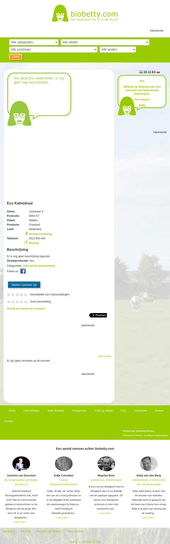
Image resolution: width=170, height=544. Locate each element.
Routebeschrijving (40, 234)
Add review (104, 356)
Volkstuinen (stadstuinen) (39, 265)
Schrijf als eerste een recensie (26, 308)
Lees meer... (20, 522)
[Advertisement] (59, 339)
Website (34, 243)
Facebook (23, 272)
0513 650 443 (37, 238)
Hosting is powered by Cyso (85, 541)
